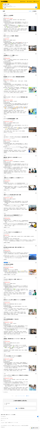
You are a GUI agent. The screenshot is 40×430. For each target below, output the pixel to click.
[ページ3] (20, 396)
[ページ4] (22, 396)
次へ (27, 395)
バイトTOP (2, 422)
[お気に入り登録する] (36, 14)
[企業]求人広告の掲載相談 (24, 425)
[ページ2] (18, 396)
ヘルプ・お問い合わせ (4, 425)
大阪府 (6, 422)
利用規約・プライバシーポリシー (16, 425)
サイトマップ (9, 425)
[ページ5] (24, 396)
